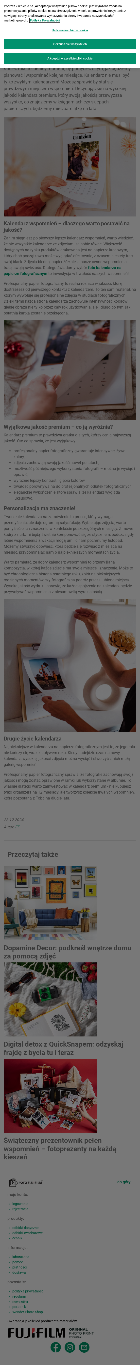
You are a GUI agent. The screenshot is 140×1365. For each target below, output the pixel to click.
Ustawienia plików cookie (70, 28)
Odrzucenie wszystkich (70, 41)
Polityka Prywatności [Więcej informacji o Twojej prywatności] (45, 18)
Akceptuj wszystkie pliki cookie (69, 56)
